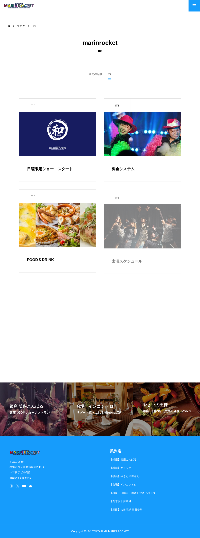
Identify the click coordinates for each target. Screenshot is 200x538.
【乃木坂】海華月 (120, 501)
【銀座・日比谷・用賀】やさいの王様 (132, 493)
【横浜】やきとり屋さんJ (125, 476)
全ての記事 (95, 74)
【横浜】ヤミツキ (120, 467)
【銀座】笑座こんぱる (123, 459)
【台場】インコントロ (123, 484)
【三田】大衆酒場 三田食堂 (126, 509)
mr (33, 105)
